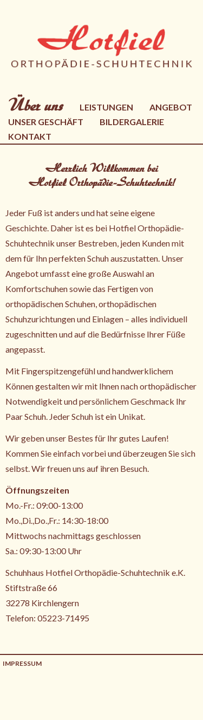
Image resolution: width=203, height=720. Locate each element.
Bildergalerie (132, 121)
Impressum (22, 663)
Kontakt (29, 136)
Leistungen (106, 107)
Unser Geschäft (45, 121)
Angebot (170, 107)
